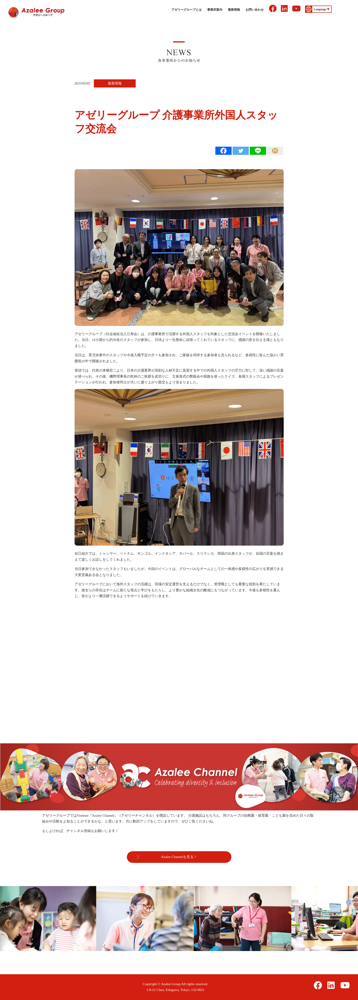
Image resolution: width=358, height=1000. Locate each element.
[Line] (258, 151)
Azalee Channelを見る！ (179, 857)
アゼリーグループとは (186, 9)
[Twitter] (241, 151)
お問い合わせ (255, 9)
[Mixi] (275, 151)
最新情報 (234, 9)
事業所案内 (214, 9)
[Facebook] (223, 151)
